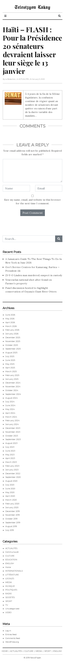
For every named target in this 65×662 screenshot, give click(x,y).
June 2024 (10, 405)
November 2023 (12, 432)
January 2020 (11, 507)
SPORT (8, 601)
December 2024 (12, 383)
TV (6, 605)
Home (8, 567)
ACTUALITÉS (11, 548)
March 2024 (11, 417)
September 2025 (13, 349)
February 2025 (12, 375)
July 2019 (9, 530)
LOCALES (9, 578)
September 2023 (13, 439)
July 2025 (9, 356)
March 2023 (11, 462)
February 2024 (12, 420)
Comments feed (12, 638)
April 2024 (10, 413)
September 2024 (13, 394)
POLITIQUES (11, 590)
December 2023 (12, 428)
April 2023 (10, 458)
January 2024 (12, 424)
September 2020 (13, 477)
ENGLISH (9, 563)
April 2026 (10, 322)
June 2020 (10, 488)
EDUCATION (11, 559)
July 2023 (9, 447)
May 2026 (9, 318)
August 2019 (11, 526)
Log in (8, 630)
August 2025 (11, 352)
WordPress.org (12, 642)
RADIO (8, 593)
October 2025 (11, 345)
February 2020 (12, 503)
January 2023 (11, 469)
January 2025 (11, 379)
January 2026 (11, 333)
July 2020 (9, 485)
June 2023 (10, 451)
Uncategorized (12, 608)
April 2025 (10, 367)
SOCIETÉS (10, 597)
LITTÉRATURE (12, 574)
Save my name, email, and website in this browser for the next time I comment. (32, 201)
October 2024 (11, 390)
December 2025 (12, 337)
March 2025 (11, 371)
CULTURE (9, 556)
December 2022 (12, 473)
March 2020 (11, 500)
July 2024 (10, 401)
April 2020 (10, 496)
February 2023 (12, 466)
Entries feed (10, 634)
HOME (5, 651)
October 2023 (11, 436)
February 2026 (12, 330)
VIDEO (8, 612)
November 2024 (12, 386)
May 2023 (9, 454)
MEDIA (8, 582)
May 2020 (9, 492)
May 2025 (9, 364)
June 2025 (10, 360)
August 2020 (11, 481)
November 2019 (12, 515)
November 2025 (12, 341)
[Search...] (29, 238)
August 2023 (11, 443)
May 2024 (10, 409)
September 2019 (12, 522)
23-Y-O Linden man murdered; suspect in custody (33, 275)
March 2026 (11, 326)
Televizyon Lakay (32, 7)
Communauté (12, 552)
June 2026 (10, 315)
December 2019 (12, 511)
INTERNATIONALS (14, 571)
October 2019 (11, 519)
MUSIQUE (10, 586)
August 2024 (11, 398)
